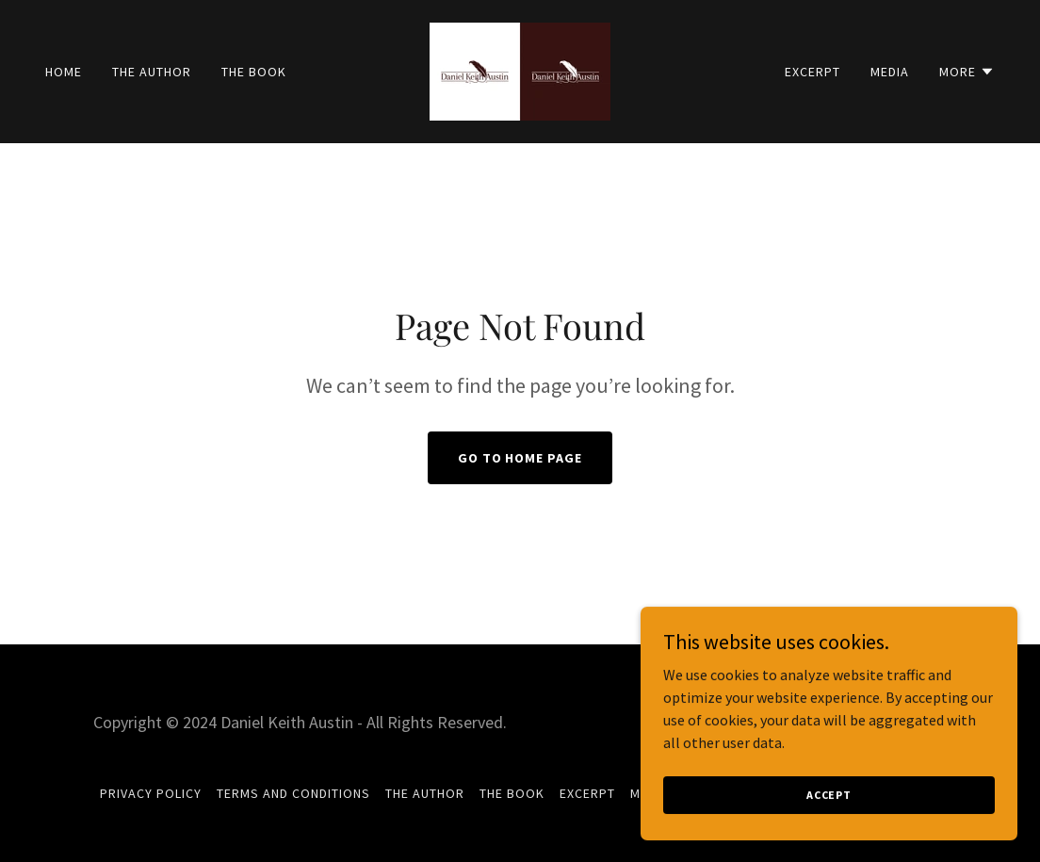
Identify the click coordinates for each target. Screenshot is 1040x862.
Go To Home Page (520, 457)
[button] (967, 71)
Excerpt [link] (812, 71)
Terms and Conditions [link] (293, 793)
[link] (520, 69)
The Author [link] (151, 71)
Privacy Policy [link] (151, 793)
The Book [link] (253, 71)
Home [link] (63, 71)
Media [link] (889, 71)
